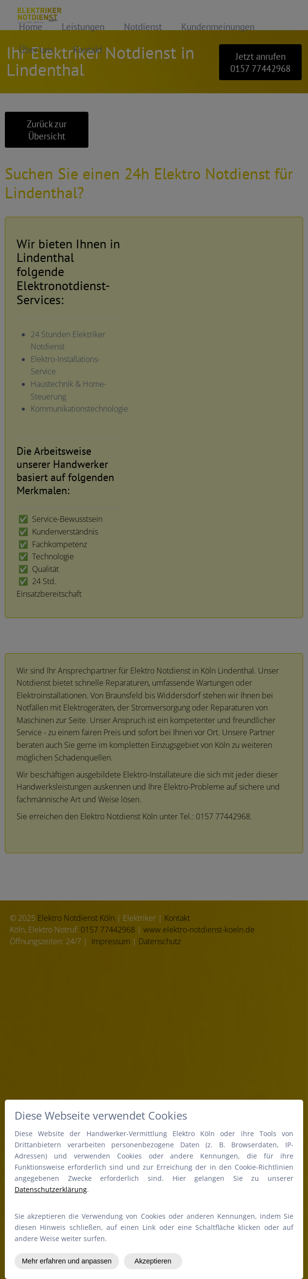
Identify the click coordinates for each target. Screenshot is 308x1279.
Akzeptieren (153, 1261)
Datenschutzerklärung (51, 1189)
